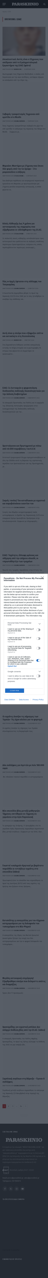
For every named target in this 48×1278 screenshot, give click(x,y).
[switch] (38, 630)
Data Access (24, 700)
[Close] (43, 578)
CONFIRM (14, 691)
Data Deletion (10, 700)
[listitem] (24, 624)
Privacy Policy (38, 700)
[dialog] (24, 639)
